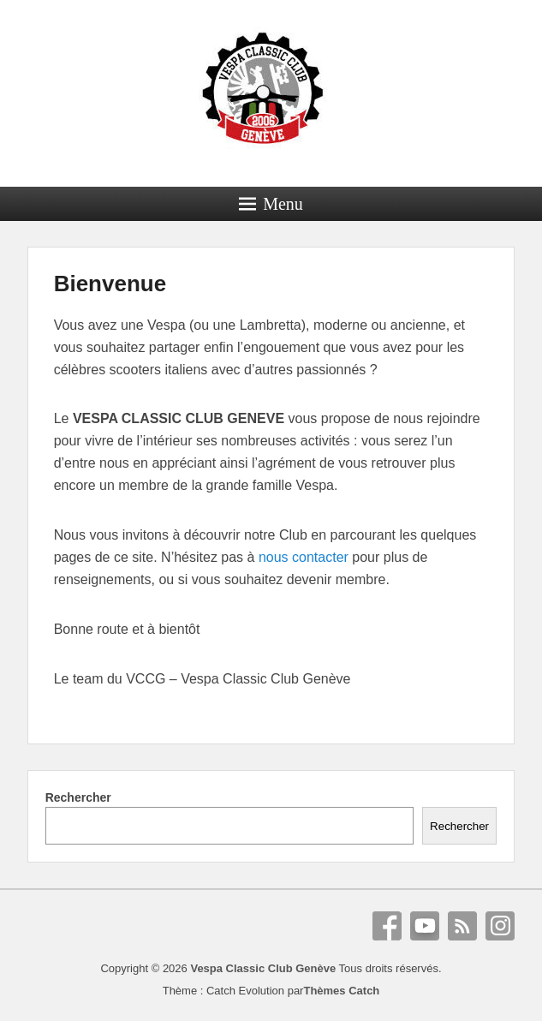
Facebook (387, 925)
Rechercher (78, 797)
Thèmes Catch (341, 990)
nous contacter (303, 557)
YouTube (424, 925)
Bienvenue (110, 283)
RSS (462, 925)
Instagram (500, 925)
